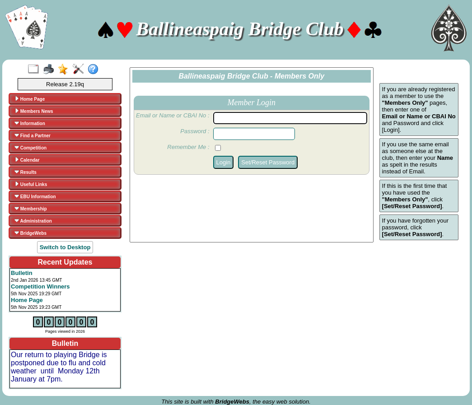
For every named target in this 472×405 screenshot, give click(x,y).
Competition (30, 147)
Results (25, 172)
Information (29, 123)
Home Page (29, 99)
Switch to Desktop (65, 247)
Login (223, 162)
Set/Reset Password (267, 162)
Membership (30, 208)
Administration (33, 220)
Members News (33, 111)
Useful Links (30, 184)
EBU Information (35, 196)
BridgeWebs (30, 233)
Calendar (27, 160)
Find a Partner (32, 135)
